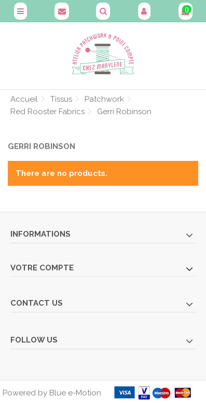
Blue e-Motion (75, 393)
